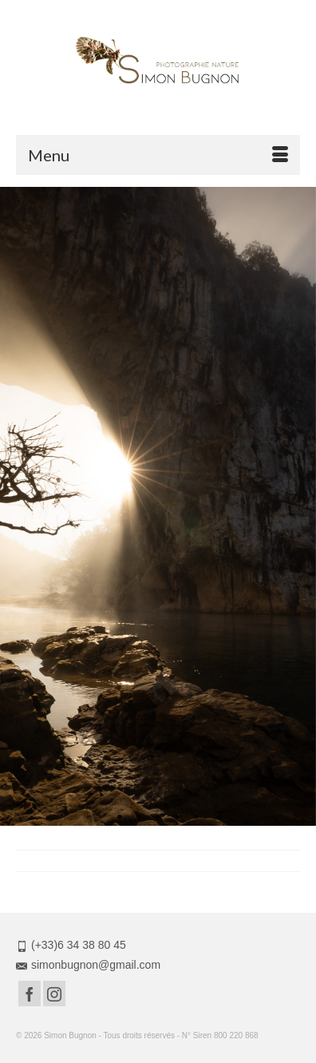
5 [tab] (196, 818)
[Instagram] (54, 993)
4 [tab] (177, 818)
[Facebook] (29, 993)
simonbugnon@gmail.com (88, 964)
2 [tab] (139, 818)
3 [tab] (158, 818)
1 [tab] (120, 818)
